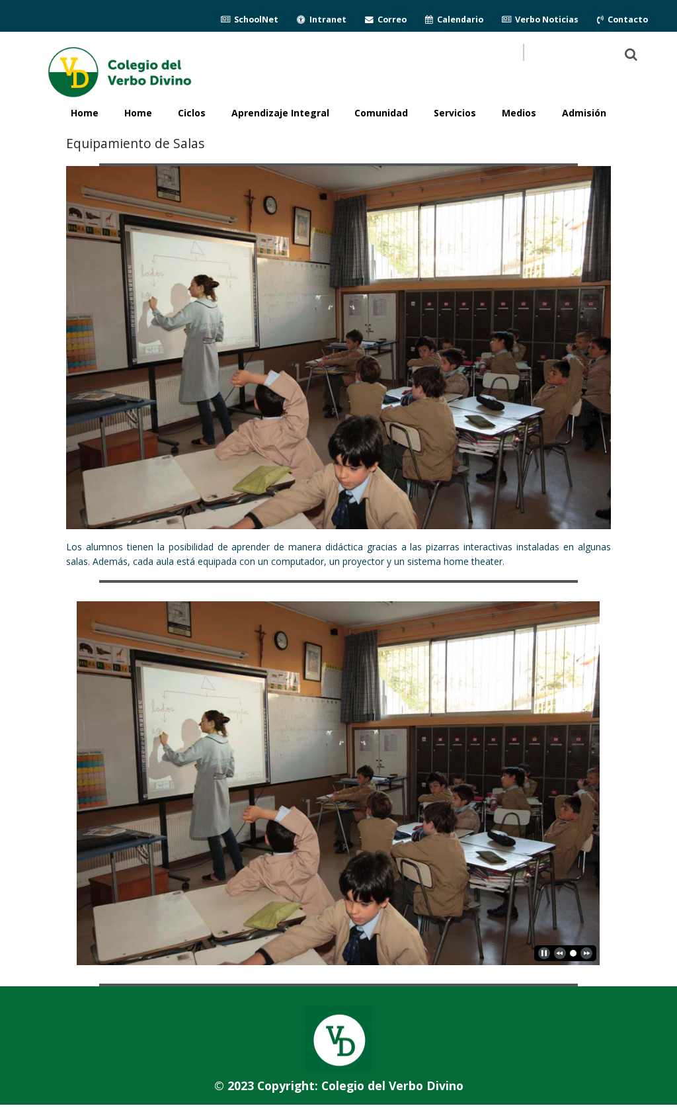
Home (138, 113)
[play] (544, 953)
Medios (519, 113)
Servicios (455, 113)
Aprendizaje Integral (280, 113)
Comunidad (381, 113)
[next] (586, 953)
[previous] (560, 953)
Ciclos (192, 113)
